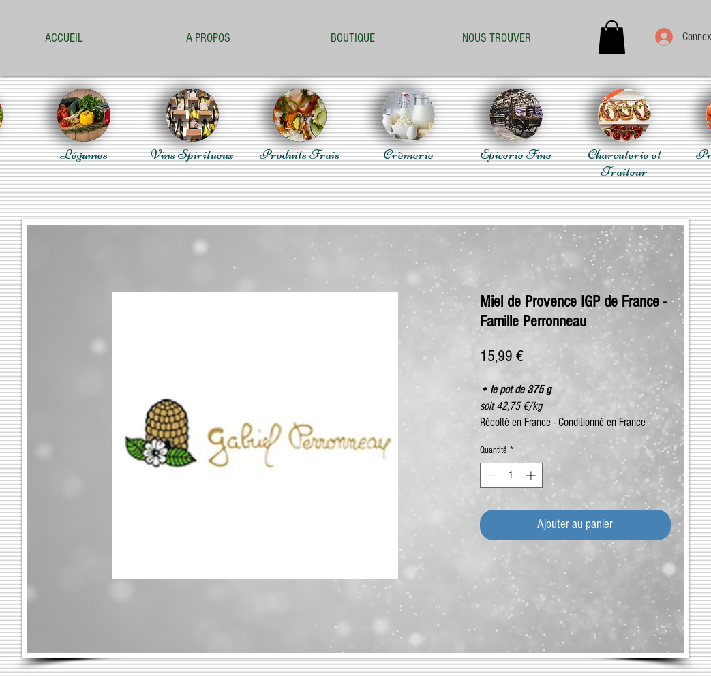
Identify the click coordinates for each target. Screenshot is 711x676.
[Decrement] (490, 475)
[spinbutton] (511, 475)
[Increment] (532, 475)
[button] (612, 37)
